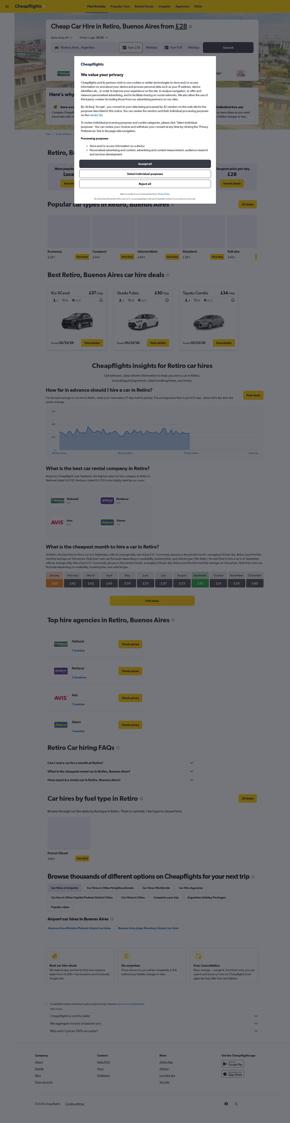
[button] (145, 164)
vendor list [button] (95, 115)
